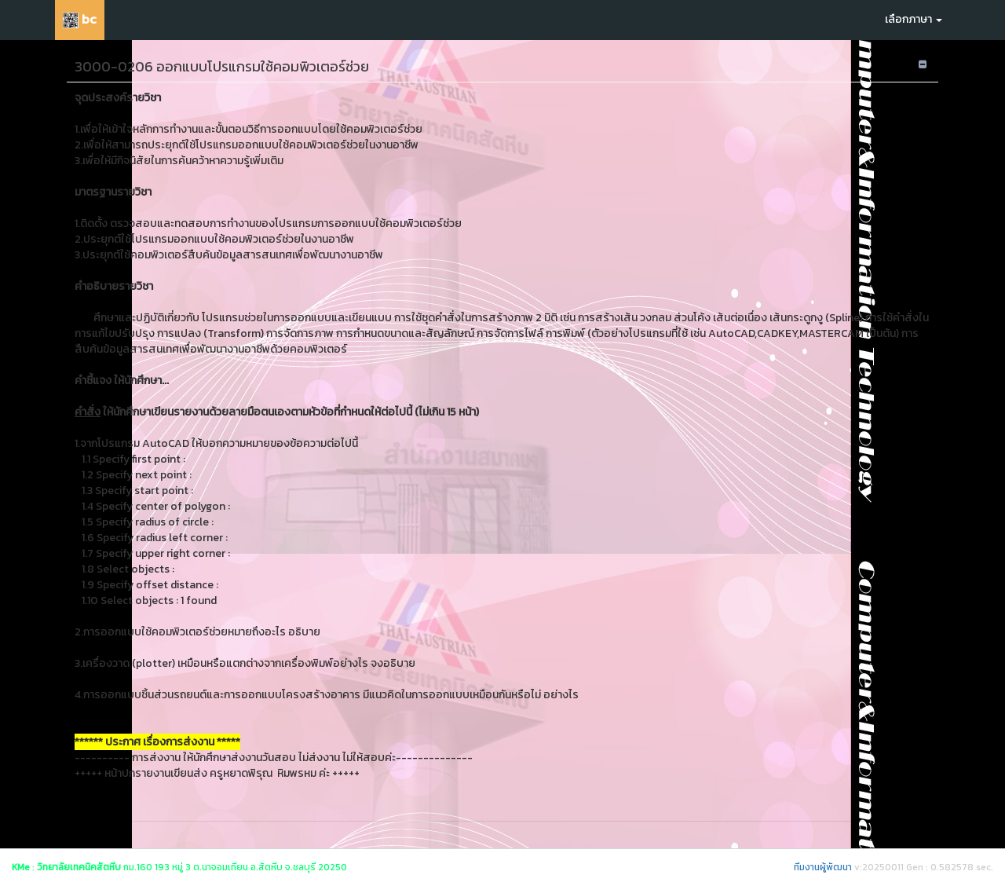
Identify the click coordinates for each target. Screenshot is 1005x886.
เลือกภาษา (913, 19)
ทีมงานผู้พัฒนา (823, 867)
